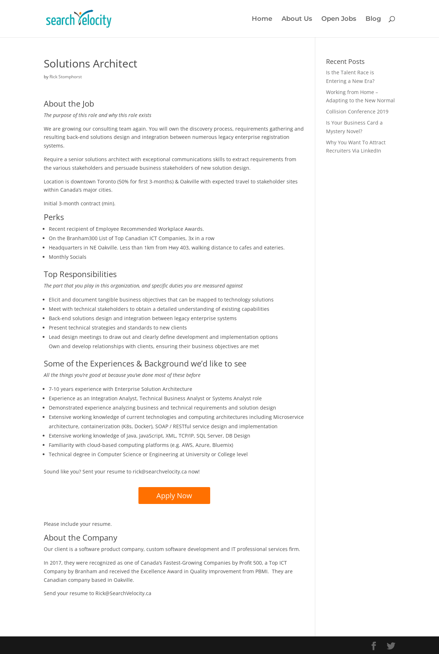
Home (262, 19)
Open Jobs (338, 19)
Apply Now (174, 495)
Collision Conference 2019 (357, 111)
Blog (373, 19)
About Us (297, 19)
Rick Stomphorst (65, 77)
